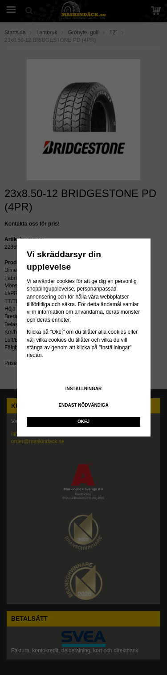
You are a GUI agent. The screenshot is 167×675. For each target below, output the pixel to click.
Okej (83, 421)
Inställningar (83, 388)
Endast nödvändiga (83, 405)
